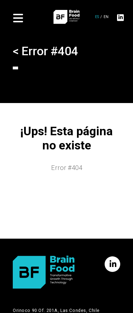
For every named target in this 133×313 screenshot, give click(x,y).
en (106, 17)
